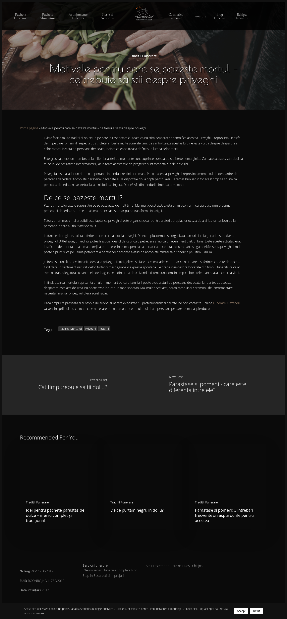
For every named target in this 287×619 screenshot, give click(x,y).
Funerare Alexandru (227, 303)
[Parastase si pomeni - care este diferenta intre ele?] (214, 385)
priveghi (90, 329)
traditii (104, 329)
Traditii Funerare (143, 56)
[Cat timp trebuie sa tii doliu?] (73, 385)
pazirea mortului (71, 329)
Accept (241, 611)
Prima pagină (29, 128)
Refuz (256, 611)
